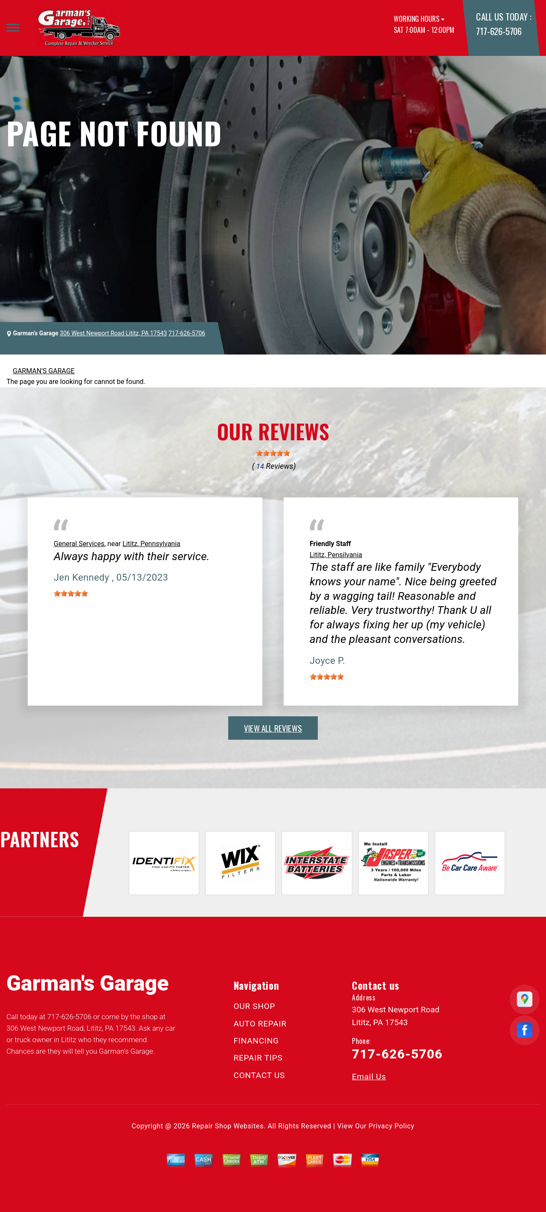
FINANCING (256, 1041)
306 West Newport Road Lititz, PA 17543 (113, 333)
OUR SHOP (255, 1006)
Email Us (369, 1076)
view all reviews (273, 728)
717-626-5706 (498, 31)
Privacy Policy (391, 1126)
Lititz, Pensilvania (336, 555)
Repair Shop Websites (228, 1126)
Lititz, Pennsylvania (151, 544)
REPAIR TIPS (258, 1058)
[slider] (273, 453)
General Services (79, 544)
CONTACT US (259, 1075)
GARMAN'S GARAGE (44, 371)
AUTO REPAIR (260, 1024)
